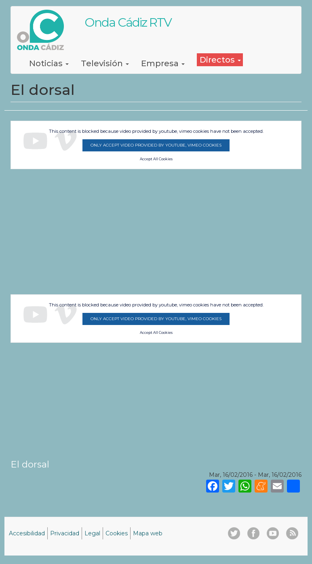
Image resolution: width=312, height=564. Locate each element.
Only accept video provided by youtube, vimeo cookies (156, 145)
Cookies (116, 533)
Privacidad (64, 533)
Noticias (49, 63)
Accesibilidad (27, 533)
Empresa (163, 63)
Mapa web (147, 533)
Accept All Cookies (156, 159)
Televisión (105, 63)
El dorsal (30, 464)
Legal (92, 533)
